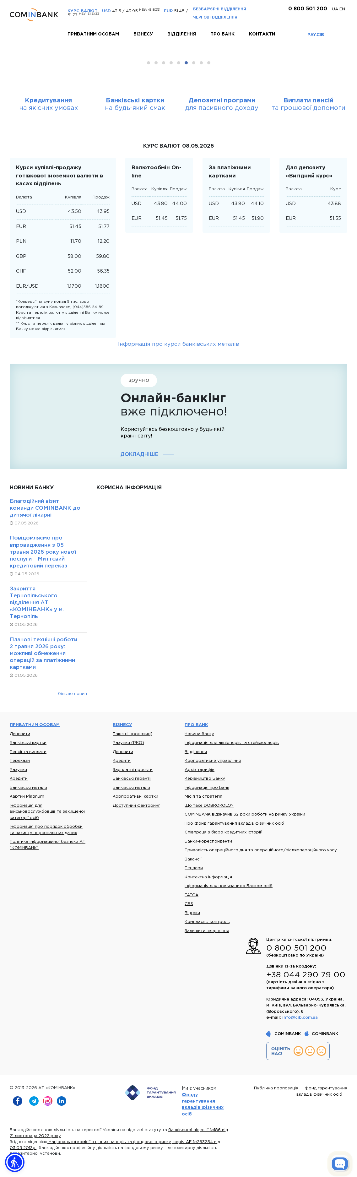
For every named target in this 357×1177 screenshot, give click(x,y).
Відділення (181, 34)
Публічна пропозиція (276, 1088)
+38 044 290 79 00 (305, 975)
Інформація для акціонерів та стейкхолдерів (232, 743)
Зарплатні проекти (133, 770)
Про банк (222, 34)
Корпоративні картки (135, 796)
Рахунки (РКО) (128, 743)
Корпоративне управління (213, 760)
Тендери (194, 868)
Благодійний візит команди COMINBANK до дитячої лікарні (45, 508)
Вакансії (193, 859)
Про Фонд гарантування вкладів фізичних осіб (234, 823)
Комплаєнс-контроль (207, 922)
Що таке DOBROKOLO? (209, 805)
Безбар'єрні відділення (219, 9)
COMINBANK (284, 1034)
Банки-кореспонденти (208, 841)
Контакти (262, 34)
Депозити (20, 734)
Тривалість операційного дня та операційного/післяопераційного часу (261, 850)
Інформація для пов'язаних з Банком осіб (229, 886)
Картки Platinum (27, 796)
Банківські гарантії (132, 778)
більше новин (72, 694)
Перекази (20, 760)
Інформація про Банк (207, 787)
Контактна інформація (208, 877)
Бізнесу (143, 34)
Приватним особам (93, 34)
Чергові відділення (215, 17)
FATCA (191, 895)
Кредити (19, 778)
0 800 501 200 (307, 9)
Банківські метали (28, 787)
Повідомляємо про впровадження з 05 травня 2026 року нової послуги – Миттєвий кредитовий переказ (43, 552)
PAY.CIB (315, 35)
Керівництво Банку (205, 778)
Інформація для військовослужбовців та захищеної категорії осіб (47, 812)
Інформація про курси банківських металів (178, 344)
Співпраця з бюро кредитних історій (223, 832)
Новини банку (199, 734)
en (342, 9)
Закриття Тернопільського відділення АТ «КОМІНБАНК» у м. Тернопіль (37, 603)
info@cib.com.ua (300, 1017)
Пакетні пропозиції (132, 734)
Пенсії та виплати (28, 752)
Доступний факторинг (136, 805)
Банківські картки (28, 743)
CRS (189, 904)
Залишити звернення (207, 931)
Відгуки (192, 913)
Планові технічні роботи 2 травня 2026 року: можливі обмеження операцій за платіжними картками (43, 653)
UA (335, 9)
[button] (14, 1162)
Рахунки (18, 770)
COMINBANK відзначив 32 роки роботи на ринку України (245, 814)
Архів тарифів (199, 770)
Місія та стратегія (203, 796)
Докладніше (139, 454)
